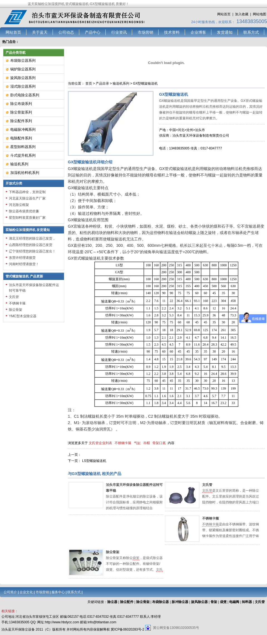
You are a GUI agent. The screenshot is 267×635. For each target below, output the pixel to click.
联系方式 (251, 32)
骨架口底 (159, 443)
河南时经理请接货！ (24, 264)
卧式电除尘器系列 (24, 95)
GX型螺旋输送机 (145, 83)
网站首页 (224, 14)
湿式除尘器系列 (23, 86)
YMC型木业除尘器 (22, 316)
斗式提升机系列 (23, 155)
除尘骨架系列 (21, 112)
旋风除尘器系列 (23, 78)
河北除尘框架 (19, 205)
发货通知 (225, 32)
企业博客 (198, 32)
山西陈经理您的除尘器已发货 (30, 245)
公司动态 (66, 32)
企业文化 (26, 592)
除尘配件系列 (21, 121)
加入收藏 (241, 14)
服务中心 (58, 592)
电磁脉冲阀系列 (23, 129)
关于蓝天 (40, 32)
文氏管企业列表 (100, 443)
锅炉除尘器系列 (23, 69)
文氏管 (207, 485)
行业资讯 (119, 32)
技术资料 (172, 32)
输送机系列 (121, 83)
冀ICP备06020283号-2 (127, 629)
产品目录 (102, 83)
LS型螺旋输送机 (94, 461)
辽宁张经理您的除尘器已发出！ (32, 251)
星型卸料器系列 (23, 147)
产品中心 (92, 32)
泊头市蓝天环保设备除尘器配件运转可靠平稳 (34, 287)
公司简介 (10, 592)
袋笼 (136, 558)
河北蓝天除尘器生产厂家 (27, 198)
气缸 (137, 443)
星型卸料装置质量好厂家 (27, 218)
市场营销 (145, 32)
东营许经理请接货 (22, 258)
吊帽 (146, 443)
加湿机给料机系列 (24, 173)
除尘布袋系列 (21, 104)
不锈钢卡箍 (123, 443)
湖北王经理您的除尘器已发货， (32, 238)
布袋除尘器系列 (23, 60)
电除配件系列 (21, 138)
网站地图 (259, 14)
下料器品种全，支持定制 (27, 192)
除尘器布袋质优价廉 (24, 211)
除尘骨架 (112, 552)
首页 (88, 83)
